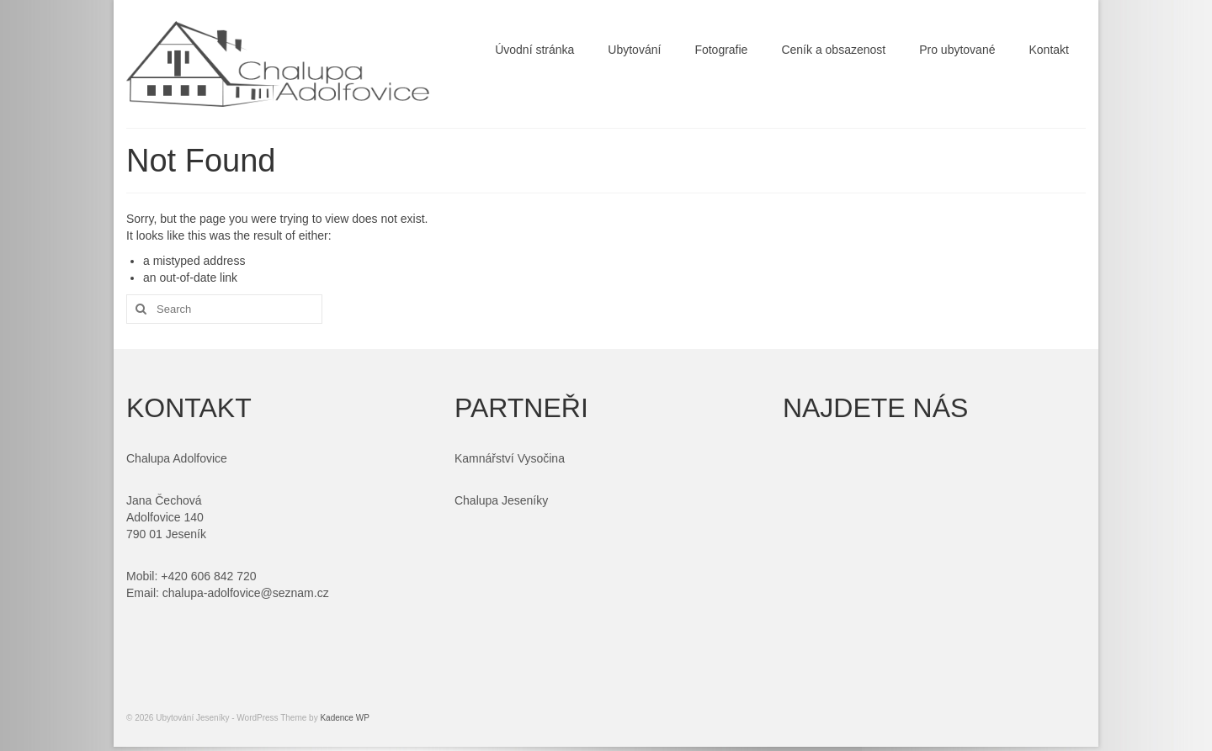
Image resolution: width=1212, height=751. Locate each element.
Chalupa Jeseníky (501, 500)
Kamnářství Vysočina (509, 458)
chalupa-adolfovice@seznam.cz (245, 593)
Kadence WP (344, 717)
